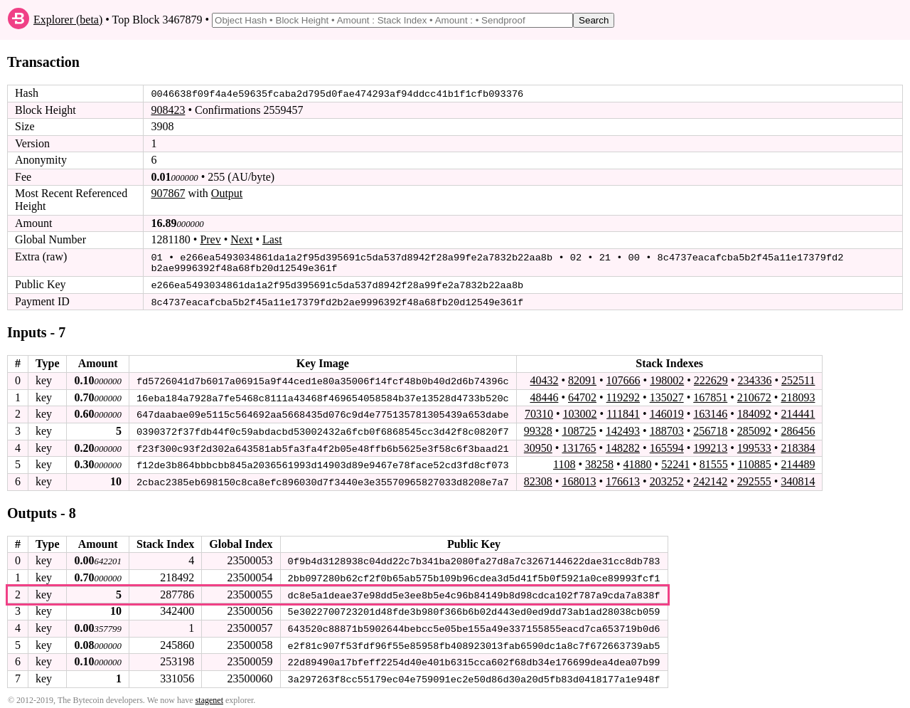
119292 (623, 395)
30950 (538, 444)
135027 (667, 395)
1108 (564, 461)
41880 (637, 461)
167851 (710, 395)
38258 (599, 461)
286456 (798, 428)
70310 (539, 412)
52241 (675, 461)
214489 (798, 461)
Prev (210, 239)
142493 (623, 428)
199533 (754, 444)
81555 (714, 461)
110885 (754, 461)
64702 (582, 395)
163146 (710, 412)
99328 (538, 428)
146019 (667, 412)
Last (272, 239)
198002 (667, 378)
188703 (667, 428)
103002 (579, 412)
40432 (544, 378)
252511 (798, 378)
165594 (667, 444)
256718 (710, 428)
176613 (623, 478)
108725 (579, 428)
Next (241, 239)
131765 (579, 444)
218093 (798, 395)
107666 (623, 378)
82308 (538, 478)
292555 (754, 478)
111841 (623, 412)
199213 (710, 444)
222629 (711, 378)
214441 (798, 412)
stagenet (209, 694)
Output (226, 193)
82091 (582, 378)
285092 (754, 428)
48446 (544, 395)
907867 (168, 193)
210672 (754, 395)
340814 (798, 478)
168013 (579, 478)
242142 (710, 478)
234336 (754, 378)
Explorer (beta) (67, 20)
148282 (623, 444)
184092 (754, 412)
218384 (798, 444)
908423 (168, 110)
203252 (667, 478)
